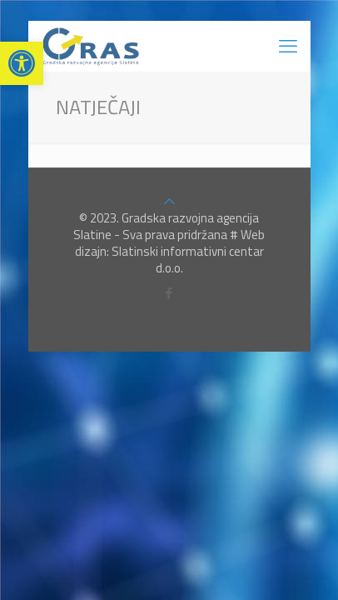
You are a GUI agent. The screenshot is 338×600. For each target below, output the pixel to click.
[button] (21, 63)
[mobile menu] (288, 46)
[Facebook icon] (169, 292)
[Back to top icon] (169, 201)
